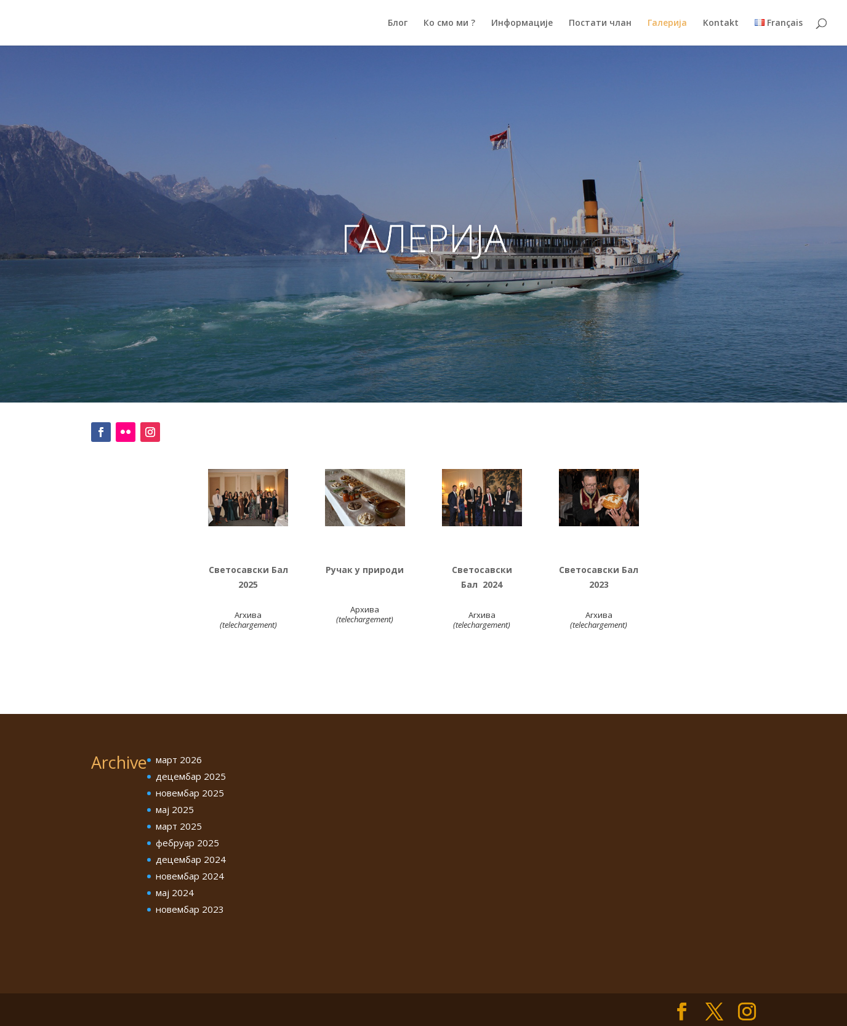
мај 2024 (175, 892)
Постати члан (600, 23)
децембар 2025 (191, 776)
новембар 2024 (190, 876)
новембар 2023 (190, 909)
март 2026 (179, 759)
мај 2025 (175, 809)
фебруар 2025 (187, 842)
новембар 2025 (190, 793)
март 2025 (179, 826)
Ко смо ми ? (449, 23)
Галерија (667, 23)
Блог (397, 23)
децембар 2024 (191, 859)
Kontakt (721, 23)
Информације (522, 23)
